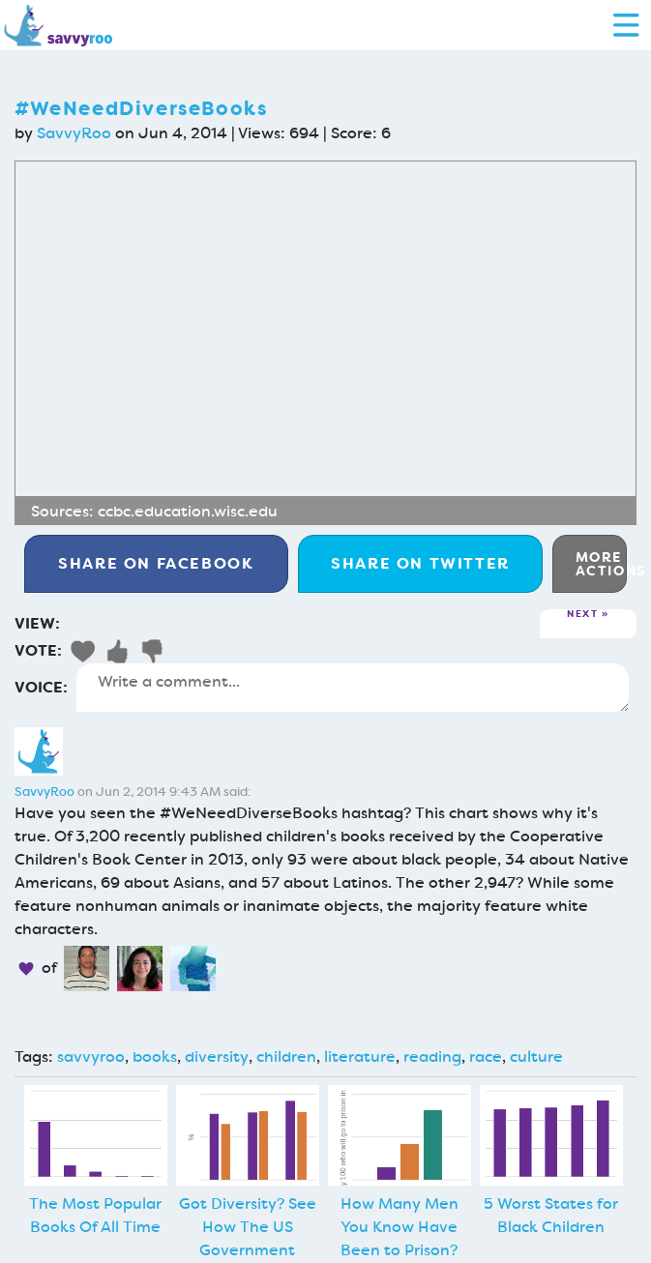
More (601, 563)
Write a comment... (352, 687)
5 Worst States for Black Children (551, 1215)
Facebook (155, 563)
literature (360, 1056)
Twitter (420, 563)
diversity (217, 1056)
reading (432, 1056)
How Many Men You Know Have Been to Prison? (399, 1226)
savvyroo (91, 1056)
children (286, 1056)
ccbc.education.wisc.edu (188, 511)
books (155, 1056)
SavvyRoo (74, 133)
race (485, 1056)
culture (536, 1056)
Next (582, 614)
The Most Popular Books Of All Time (95, 1215)
